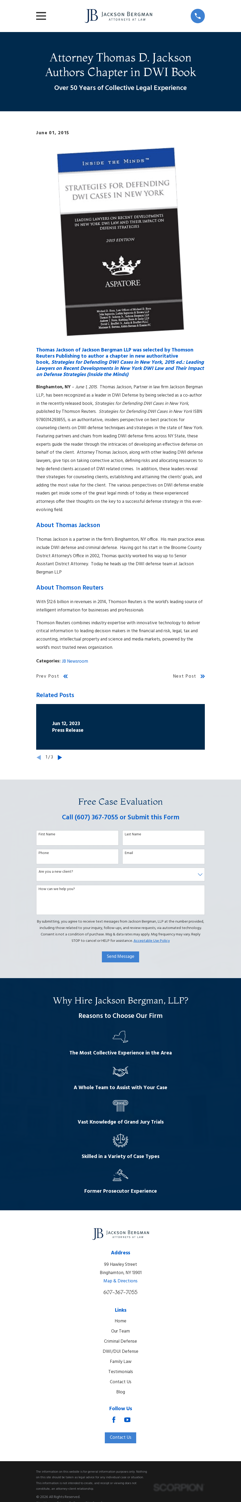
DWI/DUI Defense (120, 1351)
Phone (44, 853)
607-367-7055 (120, 1292)
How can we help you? (57, 889)
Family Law (120, 1361)
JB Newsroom (75, 661)
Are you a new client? (56, 872)
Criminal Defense (120, 1341)
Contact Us (120, 1382)
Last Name (133, 834)
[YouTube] (127, 1420)
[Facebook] (114, 1420)
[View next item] (60, 757)
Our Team (120, 1331)
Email (129, 853)
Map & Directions (120, 1281)
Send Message (120, 956)
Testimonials (120, 1371)
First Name (47, 834)
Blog (120, 1392)
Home (120, 1321)
